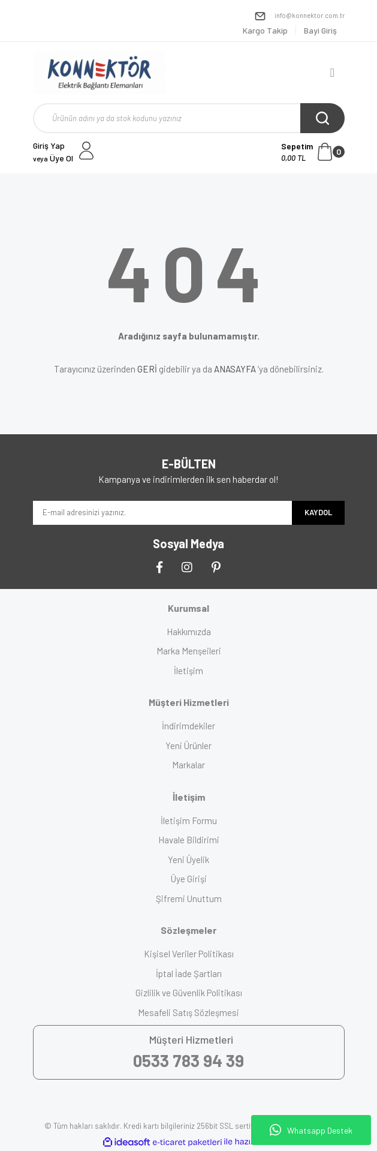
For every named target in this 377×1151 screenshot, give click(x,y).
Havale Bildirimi (188, 839)
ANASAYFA (235, 368)
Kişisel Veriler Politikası (189, 953)
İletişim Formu (189, 820)
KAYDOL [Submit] (318, 512)
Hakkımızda (189, 631)
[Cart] (313, 152)
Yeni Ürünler (188, 745)
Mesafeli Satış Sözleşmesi (188, 1012)
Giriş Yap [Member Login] (49, 145)
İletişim (188, 670)
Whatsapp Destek (311, 1130)
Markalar (188, 764)
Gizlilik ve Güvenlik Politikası (188, 992)
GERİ (147, 368)
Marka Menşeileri (188, 650)
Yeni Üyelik (188, 859)
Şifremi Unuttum (189, 898)
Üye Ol (53, 158)
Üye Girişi (189, 878)
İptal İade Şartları (189, 973)
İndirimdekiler (188, 725)
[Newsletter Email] (162, 513)
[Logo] (100, 72)
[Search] (189, 118)
